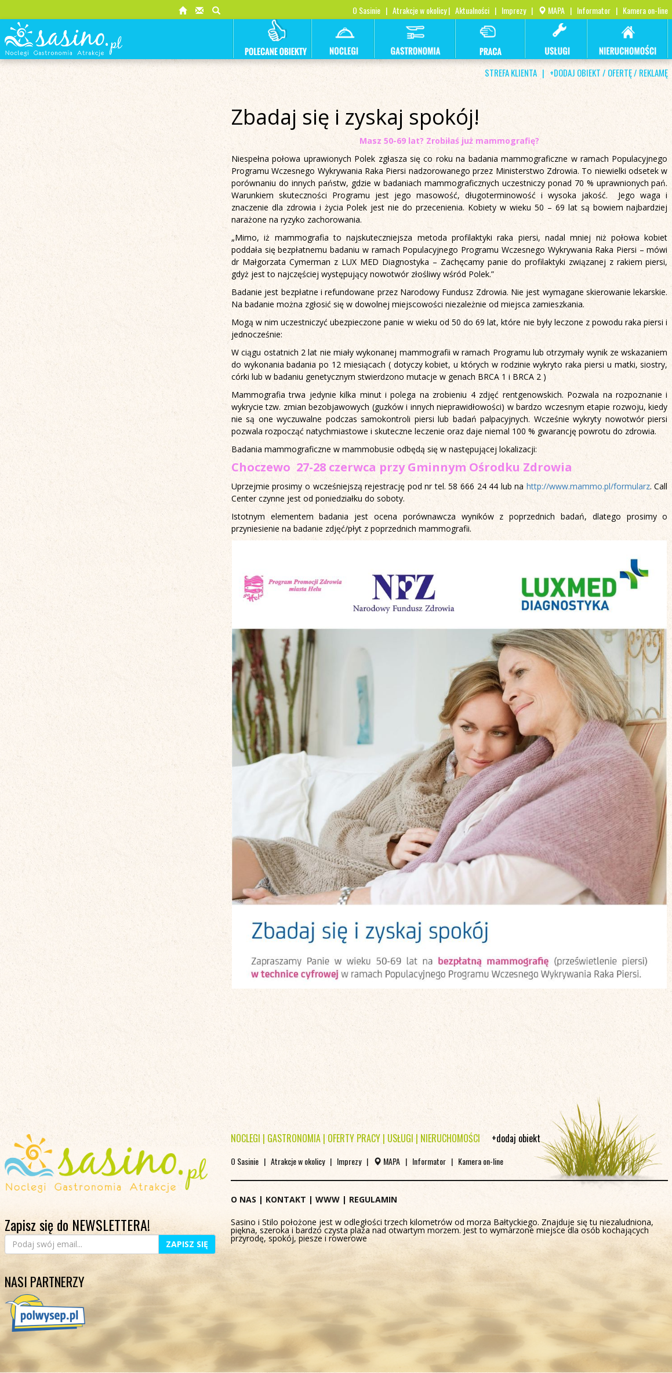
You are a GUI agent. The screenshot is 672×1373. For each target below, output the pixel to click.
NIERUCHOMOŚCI (450, 1138)
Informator (594, 10)
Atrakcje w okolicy (419, 10)
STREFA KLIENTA (511, 72)
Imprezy (514, 10)
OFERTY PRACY (354, 1138)
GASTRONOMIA (294, 1138)
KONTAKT (286, 1199)
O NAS (243, 1199)
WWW (327, 1199)
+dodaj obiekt (516, 1138)
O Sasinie (366, 10)
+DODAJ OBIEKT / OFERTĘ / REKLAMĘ (609, 72)
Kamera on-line (645, 10)
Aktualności (472, 10)
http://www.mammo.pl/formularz (588, 486)
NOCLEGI (245, 1138)
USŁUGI (400, 1138)
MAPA (551, 10)
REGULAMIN (373, 1199)
